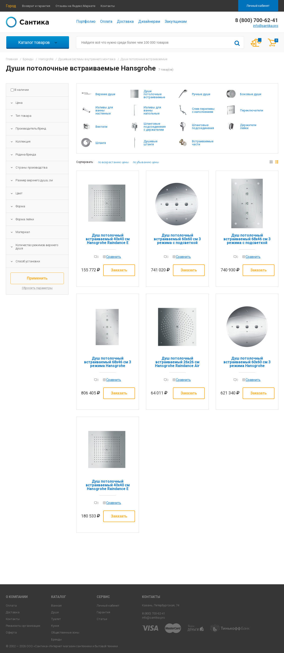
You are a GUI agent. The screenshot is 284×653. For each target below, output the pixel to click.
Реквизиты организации (23, 625)
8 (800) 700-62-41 (153, 613)
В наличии (21, 89)
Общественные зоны (65, 632)
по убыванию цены (146, 162)
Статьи (102, 619)
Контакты (108, 6)
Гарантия (103, 612)
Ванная (56, 605)
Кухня (55, 625)
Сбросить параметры (37, 288)
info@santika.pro (265, 25)
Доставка (125, 21)
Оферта (11, 632)
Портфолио (86, 21)
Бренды (56, 639)
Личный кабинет (258, 5)
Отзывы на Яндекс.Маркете (75, 6)
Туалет (56, 619)
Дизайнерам (149, 21)
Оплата (106, 21)
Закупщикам (176, 21)
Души (55, 612)
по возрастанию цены (113, 162)
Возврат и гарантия (36, 6)
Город (11, 6)
